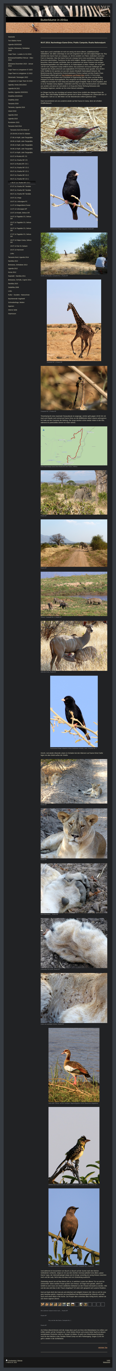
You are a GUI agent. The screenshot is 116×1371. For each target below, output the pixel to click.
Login (108, 1360)
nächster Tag (102, 1347)
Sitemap (19, 1360)
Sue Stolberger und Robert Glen (73, 75)
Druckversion (11, 1360)
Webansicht (106, 1362)
